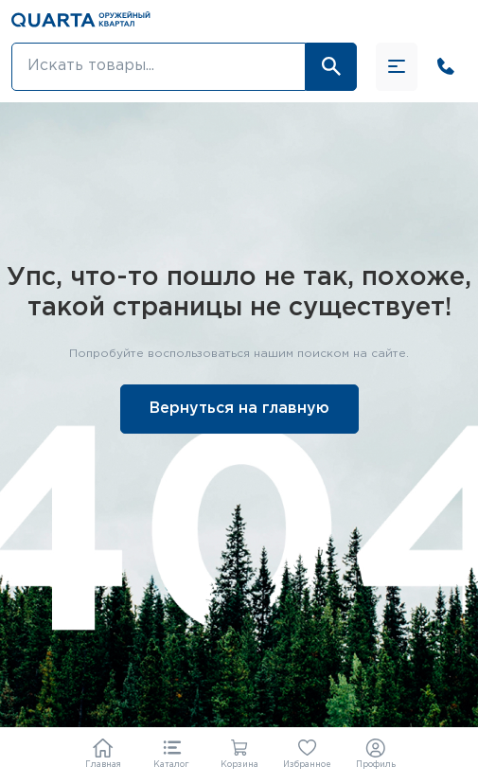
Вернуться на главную (239, 408)
